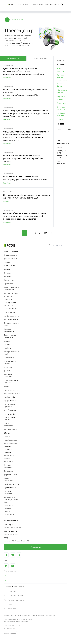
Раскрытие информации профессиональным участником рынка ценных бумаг (16, 624)
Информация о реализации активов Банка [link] (11, 499)
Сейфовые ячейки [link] (10, 309)
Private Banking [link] (9, 312)
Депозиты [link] (7, 371)
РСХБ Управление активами (14, 600)
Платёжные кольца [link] (11, 319)
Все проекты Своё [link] (10, 429)
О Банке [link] (7, 436)
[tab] (13, 58)
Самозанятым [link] (9, 280)
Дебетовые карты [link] (10, 258)
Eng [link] (5, 575)
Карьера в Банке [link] (10, 488)
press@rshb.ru (62, 163)
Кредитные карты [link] (10, 255)
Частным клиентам (11, 252)
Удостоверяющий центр (10, 631)
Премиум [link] (7, 273)
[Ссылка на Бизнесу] (35, 4)
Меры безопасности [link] (11, 440)
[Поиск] (62, 4)
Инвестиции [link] (8, 276)
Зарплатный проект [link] (11, 390)
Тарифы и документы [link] (11, 316)
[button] (17, 19)
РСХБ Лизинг (8, 604)
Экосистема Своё (10, 414)
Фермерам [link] (8, 367)
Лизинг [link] (6, 386)
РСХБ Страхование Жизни (13, 595)
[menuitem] (23, 4)
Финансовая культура (10, 633)
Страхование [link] (8, 284)
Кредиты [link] (7, 262)
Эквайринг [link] (7, 348)
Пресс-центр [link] (8, 471)
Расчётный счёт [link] (9, 397)
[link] (35, 547)
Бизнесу (7, 341)
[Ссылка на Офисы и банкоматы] (52, 4)
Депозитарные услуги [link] (12, 393)
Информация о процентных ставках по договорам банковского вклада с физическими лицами (18, 620)
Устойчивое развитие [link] (11, 484)
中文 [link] (5, 580)
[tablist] (13, 58)
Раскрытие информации (10, 628)
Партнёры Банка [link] (10, 410)
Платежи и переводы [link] (11, 293)
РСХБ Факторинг (10, 609)
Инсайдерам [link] (8, 461)
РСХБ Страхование (10, 591)
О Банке (7, 433)
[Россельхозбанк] (10, 4)
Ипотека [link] (7, 269)
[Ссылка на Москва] (40, 4)
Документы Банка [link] (10, 475)
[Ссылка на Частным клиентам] (23, 4)
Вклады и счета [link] (9, 266)
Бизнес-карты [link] (9, 358)
